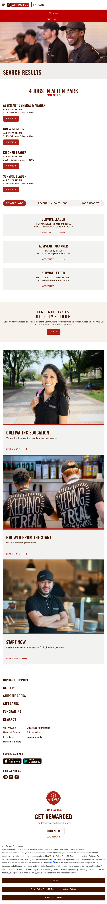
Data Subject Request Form (70, 849)
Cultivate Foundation (38, 727)
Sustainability (34, 737)
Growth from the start (28, 537)
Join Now (53, 831)
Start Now (16, 642)
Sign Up (55, 331)
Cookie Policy (94, 866)
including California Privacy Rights (59, 869)
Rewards (9, 719)
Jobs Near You (91, 203)
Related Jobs (14, 203)
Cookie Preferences (53, 898)
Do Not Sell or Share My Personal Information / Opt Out (53, 889)
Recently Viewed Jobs (53, 203)
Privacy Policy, (36, 869)
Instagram (5, 777)
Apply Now (48, 232)
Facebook (16, 777)
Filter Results (54, 95)
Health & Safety (12, 741)
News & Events (12, 732)
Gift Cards (11, 703)
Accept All (53, 880)
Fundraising (12, 711)
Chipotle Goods (14, 695)
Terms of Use (28, 873)
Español (53, 13)
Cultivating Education (27, 432)
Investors (8, 737)
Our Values (9, 727)
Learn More (31, 836)
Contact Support (15, 680)
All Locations (34, 732)
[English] (53, 19)
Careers (39, 4)
